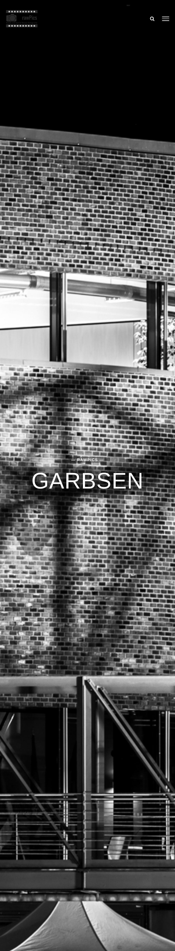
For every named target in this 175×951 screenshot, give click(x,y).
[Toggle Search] (152, 18)
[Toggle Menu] (165, 19)
